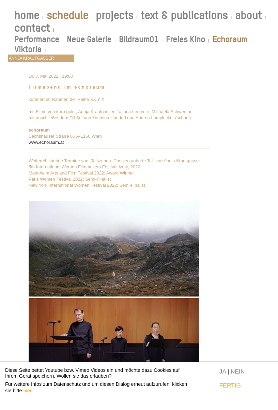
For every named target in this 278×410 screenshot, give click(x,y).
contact (32, 27)
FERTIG (230, 385)
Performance (36, 39)
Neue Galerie (89, 39)
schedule (67, 15)
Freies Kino (185, 39)
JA (222, 371)
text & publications (184, 15)
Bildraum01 (138, 39)
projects (114, 15)
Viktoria (28, 49)
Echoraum (230, 39)
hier (27, 390)
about (248, 15)
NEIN (238, 371)
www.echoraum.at (46, 142)
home (26, 15)
